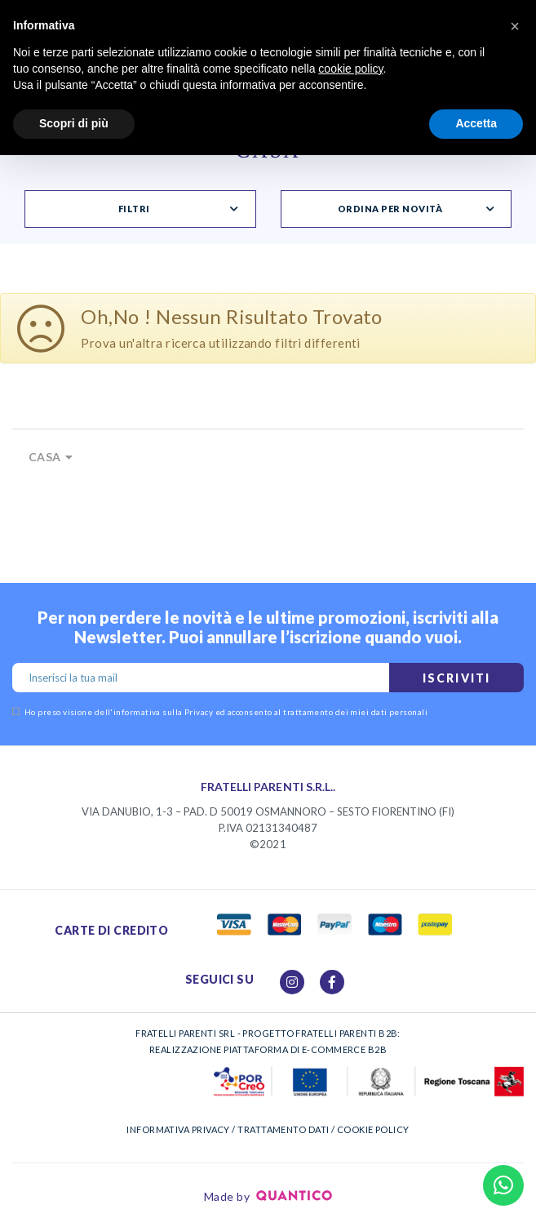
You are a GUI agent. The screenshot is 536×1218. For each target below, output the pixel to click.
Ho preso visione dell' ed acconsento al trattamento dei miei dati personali (219, 712)
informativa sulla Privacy (163, 712)
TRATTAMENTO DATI (283, 1129)
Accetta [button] (476, 123)
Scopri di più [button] (74, 123)
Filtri (134, 208)
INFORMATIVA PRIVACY (178, 1129)
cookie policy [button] (350, 68)
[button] (515, 26)
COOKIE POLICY (373, 1129)
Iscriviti (456, 678)
